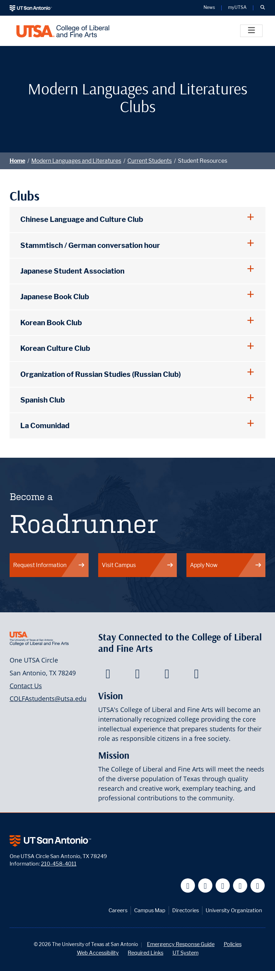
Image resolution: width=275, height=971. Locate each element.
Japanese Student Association (72, 270)
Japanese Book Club (54, 296)
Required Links (145, 953)
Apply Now (226, 565)
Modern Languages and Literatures (76, 160)
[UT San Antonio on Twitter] (205, 885)
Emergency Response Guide (181, 944)
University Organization (234, 910)
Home (17, 160)
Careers (118, 910)
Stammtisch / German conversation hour (91, 245)
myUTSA (237, 7)
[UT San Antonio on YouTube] (223, 885)
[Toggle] (251, 31)
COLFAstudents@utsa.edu (48, 698)
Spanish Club (42, 399)
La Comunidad (44, 425)
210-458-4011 (58, 864)
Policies (233, 944)
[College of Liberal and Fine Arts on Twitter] (137, 675)
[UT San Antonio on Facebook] (188, 885)
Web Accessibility (98, 953)
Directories (185, 910)
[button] (262, 7)
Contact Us (26, 685)
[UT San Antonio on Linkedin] (240, 885)
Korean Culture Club (55, 348)
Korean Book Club (51, 322)
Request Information (49, 565)
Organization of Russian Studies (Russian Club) (100, 374)
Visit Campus (138, 565)
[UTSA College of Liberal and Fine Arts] (62, 31)
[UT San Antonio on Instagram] (257, 885)
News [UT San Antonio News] (209, 7)
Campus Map (149, 910)
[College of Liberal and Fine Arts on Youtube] (167, 675)
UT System (186, 953)
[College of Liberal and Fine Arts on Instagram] (197, 675)
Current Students (149, 160)
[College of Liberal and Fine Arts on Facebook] (108, 675)
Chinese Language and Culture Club (81, 219)
